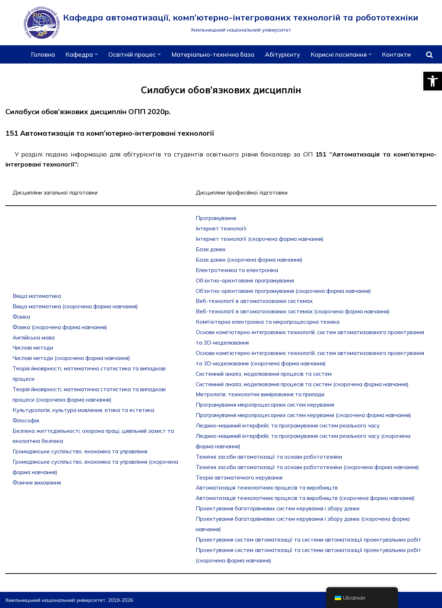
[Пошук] (429, 54)
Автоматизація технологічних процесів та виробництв (267, 487)
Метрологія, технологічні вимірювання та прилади (260, 394)
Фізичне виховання (37, 482)
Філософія (26, 420)
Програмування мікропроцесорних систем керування (265, 404)
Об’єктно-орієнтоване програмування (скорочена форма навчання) (283, 290)
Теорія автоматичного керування (239, 477)
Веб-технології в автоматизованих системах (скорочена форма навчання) (293, 311)
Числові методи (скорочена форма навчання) (71, 358)
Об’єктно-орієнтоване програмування (245, 280)
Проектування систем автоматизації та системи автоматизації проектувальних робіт (308, 539)
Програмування (216, 218)
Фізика (21, 316)
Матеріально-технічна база (213, 54)
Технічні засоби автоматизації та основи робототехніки (269, 456)
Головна (43, 54)
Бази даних (210, 249)
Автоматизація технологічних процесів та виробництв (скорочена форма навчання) (305, 498)
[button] (432, 81)
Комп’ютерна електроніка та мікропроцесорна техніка (267, 321)
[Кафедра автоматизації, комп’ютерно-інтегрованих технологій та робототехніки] (221, 22)
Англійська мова (33, 337)
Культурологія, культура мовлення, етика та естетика (83, 410)
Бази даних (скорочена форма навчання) (249, 259)
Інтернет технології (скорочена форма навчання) (260, 238)
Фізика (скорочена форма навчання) (60, 327)
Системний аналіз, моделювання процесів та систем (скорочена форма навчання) (302, 384)
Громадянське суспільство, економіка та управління (80, 451)
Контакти (396, 54)
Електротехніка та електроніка (237, 270)
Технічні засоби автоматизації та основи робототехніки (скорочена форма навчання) (307, 467)
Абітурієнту (282, 54)
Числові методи (33, 347)
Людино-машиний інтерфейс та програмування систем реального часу (288, 425)
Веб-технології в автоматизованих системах (254, 301)
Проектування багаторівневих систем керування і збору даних (278, 508)
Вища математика (37, 296)
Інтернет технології (221, 228)
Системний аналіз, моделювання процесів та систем (264, 373)
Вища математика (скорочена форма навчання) (75, 306)
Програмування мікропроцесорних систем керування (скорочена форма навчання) (303, 415)
